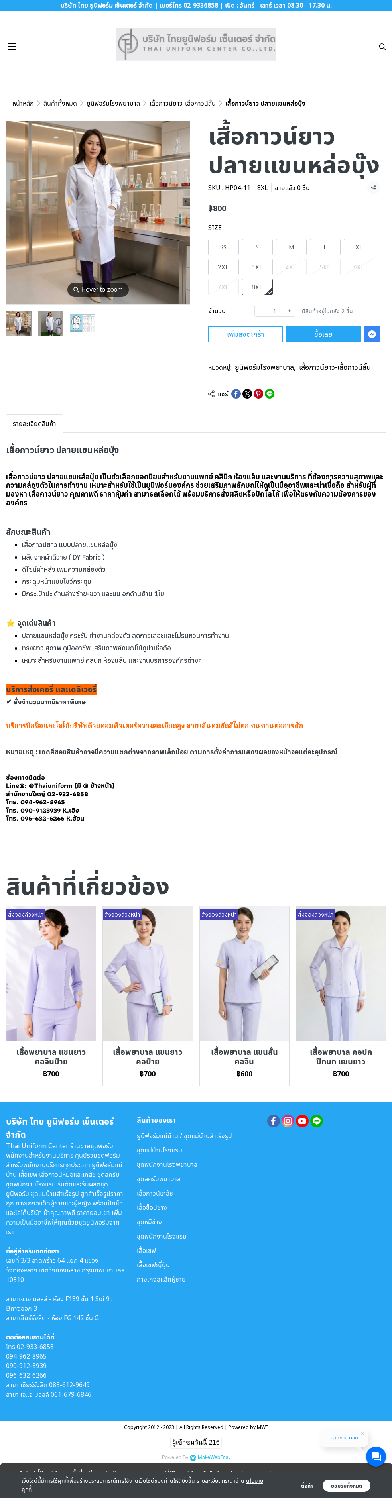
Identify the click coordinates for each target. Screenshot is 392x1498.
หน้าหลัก (23, 103)
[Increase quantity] (289, 310)
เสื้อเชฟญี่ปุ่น (153, 1264)
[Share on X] (247, 394)
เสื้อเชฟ (146, 1250)
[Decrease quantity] (260, 310)
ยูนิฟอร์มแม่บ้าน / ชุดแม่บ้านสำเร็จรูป (184, 1135)
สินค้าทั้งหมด (60, 103)
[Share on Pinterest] (258, 394)
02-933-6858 (35, 1346)
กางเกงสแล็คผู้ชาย (161, 1279)
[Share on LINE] (269, 394)
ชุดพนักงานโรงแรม (162, 1236)
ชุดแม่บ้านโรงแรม (159, 1150)
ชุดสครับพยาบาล (159, 1178)
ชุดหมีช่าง (149, 1221)
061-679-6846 (71, 1394)
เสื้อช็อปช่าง (152, 1207)
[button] (382, 46)
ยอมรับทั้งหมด (346, 1485)
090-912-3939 (26, 1365)
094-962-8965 (26, 1356)
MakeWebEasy (214, 1457)
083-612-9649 (69, 1384)
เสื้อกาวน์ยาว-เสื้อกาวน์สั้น (183, 103)
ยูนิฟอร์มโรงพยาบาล (113, 103)
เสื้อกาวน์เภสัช (155, 1193)
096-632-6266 (26, 1375)
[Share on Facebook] (236, 394)
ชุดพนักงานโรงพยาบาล (167, 1164)
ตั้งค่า (307, 1485)
